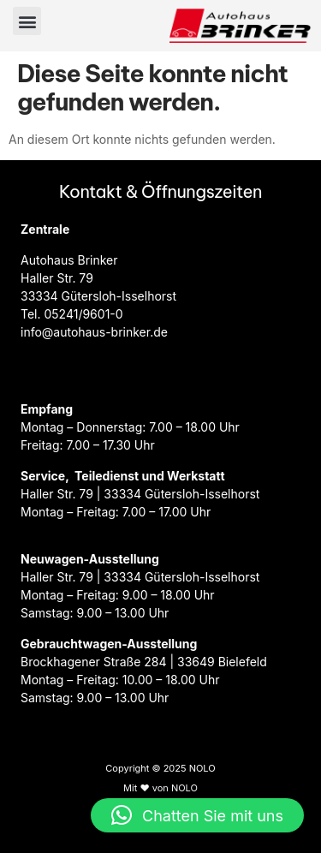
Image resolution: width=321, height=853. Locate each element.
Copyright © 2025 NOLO (160, 768)
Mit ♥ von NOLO (160, 788)
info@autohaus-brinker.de (94, 332)
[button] (27, 21)
